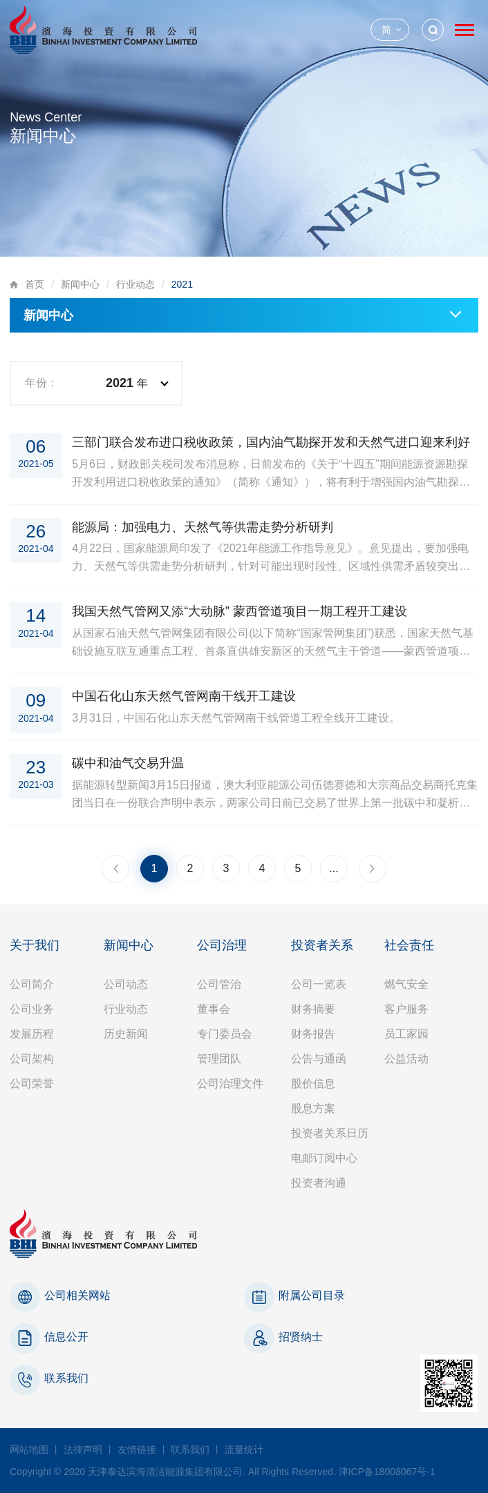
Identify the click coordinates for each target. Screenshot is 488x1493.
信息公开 (66, 1337)
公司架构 (32, 1059)
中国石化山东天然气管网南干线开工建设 (184, 696)
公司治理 (222, 945)
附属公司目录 (312, 1295)
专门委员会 (224, 1034)
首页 (34, 284)
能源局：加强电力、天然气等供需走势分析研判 (202, 527)
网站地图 (29, 1449)
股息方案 (313, 1108)
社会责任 (409, 945)
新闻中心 (80, 284)
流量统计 (244, 1449)
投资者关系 (322, 945)
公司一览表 (318, 984)
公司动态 (126, 984)
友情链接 (137, 1449)
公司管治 (219, 984)
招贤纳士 (301, 1337)
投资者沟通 (318, 1183)
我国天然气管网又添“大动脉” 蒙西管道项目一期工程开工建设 (239, 611)
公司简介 (32, 984)
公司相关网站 (77, 1295)
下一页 (372, 868)
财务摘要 (313, 1009)
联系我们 (66, 1378)
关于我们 (34, 945)
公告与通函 (318, 1059)
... (333, 868)
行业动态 (135, 284)
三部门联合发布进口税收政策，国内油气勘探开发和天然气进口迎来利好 (271, 442)
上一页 (115, 868)
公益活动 (406, 1059)
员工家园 (406, 1034)
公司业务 (32, 1009)
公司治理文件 (230, 1083)
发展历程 (32, 1034)
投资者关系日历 (329, 1133)
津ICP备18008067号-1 (387, 1471)
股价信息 (313, 1083)
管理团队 (219, 1059)
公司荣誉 (32, 1083)
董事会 (213, 1009)
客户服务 (406, 1009)
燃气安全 (406, 984)
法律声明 (83, 1449)
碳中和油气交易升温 (128, 763)
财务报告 (313, 1034)
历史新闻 (126, 1034)
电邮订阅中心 (324, 1158)
